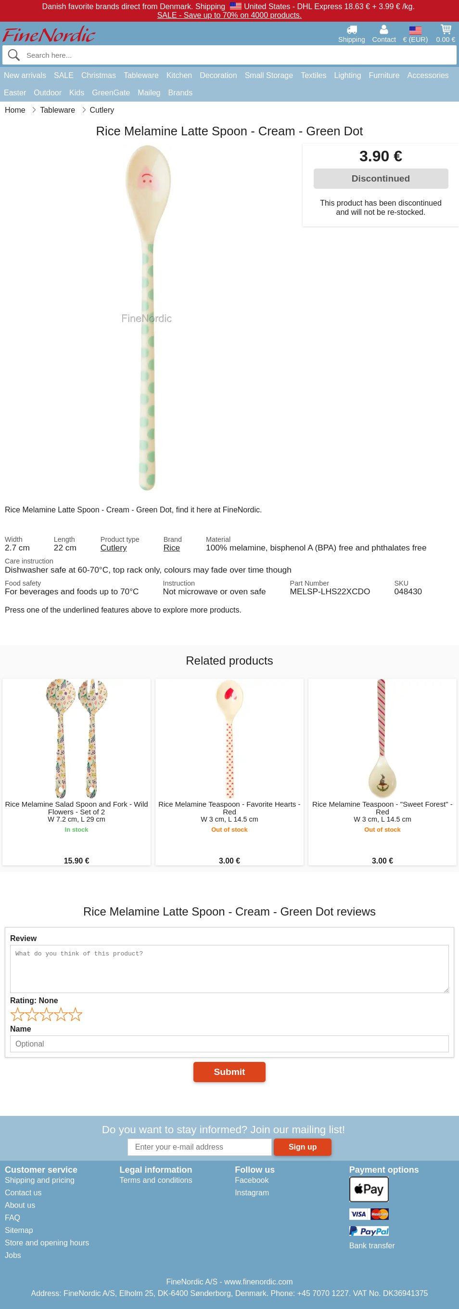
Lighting (347, 75)
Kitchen (179, 75)
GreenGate (111, 93)
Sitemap (19, 1230)
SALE (64, 75)
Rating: (34, 1000)
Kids (76, 93)
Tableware (141, 75)
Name (20, 1029)
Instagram (252, 1193)
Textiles (313, 75)
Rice (172, 547)
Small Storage (269, 75)
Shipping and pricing (40, 1180)
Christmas (98, 75)
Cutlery (114, 547)
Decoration (218, 75)
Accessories (428, 75)
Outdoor (48, 93)
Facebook (251, 1180)
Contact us (23, 1193)
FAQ (12, 1218)
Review (23, 938)
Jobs (13, 1255)
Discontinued (381, 178)
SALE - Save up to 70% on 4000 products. (229, 15)
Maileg (149, 93)
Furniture (384, 75)
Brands (180, 93)
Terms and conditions (155, 1180)
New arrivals (25, 75)
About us (20, 1205)
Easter (15, 93)
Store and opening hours (47, 1243)
